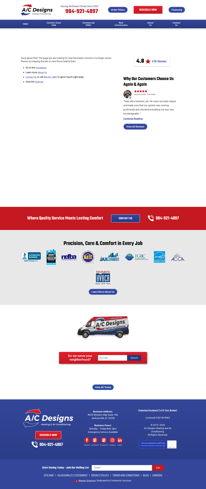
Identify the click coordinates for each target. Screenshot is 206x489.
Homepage (41, 68)
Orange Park (116, 374)
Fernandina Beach (95, 371)
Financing (176, 10)
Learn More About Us (103, 292)
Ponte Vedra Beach (88, 378)
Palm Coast (132, 374)
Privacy (169, 447)
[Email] (128, 468)
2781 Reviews (159, 61)
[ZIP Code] (112, 358)
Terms (174, 447)
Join (158, 468)
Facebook (87, 440)
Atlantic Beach (75, 371)
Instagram (112, 440)
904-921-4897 (82, 11)
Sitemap (39, 81)
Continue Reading (133, 119)
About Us (42, 72)
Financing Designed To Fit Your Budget (158, 410)
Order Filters (123, 10)
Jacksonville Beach (78, 374)
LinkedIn (120, 440)
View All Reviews (135, 127)
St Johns (106, 378)
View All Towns (103, 387)
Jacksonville (132, 371)
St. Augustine (120, 378)
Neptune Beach (99, 374)
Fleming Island (115, 371)
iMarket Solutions (87, 480)
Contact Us (31, 77)
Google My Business (95, 440)
